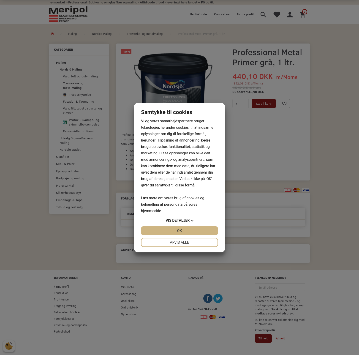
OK (179, 231)
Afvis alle (179, 242)
